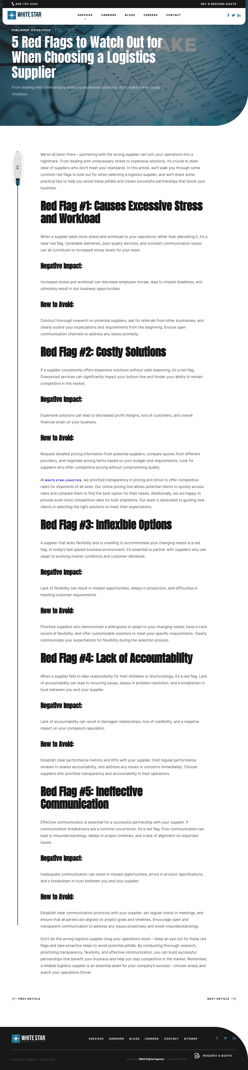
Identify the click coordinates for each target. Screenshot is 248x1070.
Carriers (108, 16)
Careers (151, 16)
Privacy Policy (48, 1059)
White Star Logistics (63, 480)
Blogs (130, 16)
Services (85, 17)
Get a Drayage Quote (219, 4)
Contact (173, 16)
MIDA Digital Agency (151, 1059)
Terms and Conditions (24, 1059)
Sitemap (191, 1038)
